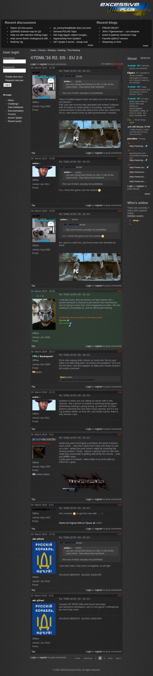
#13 (120, 210)
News (11, 100)
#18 (120, 504)
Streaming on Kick (111, 42)
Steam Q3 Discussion (21, 28)
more (90, 45)
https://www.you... (137, 167)
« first (77, 658)
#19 (120, 534)
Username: (10, 58)
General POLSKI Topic (65, 31)
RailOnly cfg (16, 42)
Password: (9, 67)
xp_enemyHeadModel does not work (72, 28)
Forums (12, 114)
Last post (117, 63)
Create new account (15, 76)
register (43, 64)
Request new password (17, 80)
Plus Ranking (74, 50)
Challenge (13, 103)
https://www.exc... (137, 172)
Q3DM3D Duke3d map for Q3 (25, 31)
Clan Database (15, 107)
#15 (120, 351)
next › (110, 658)
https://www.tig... (137, 146)
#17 (120, 434)
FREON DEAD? (110, 28)
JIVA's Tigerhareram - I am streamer (120, 31)
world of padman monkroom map (119, 35)
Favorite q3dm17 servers (115, 38)
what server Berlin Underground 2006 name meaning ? (38, 38)
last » (118, 658)
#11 (120, 67)
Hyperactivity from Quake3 (67, 38)
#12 (120, 158)
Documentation (15, 110)
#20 (120, 595)
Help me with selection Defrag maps (29, 35)
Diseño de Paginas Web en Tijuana (75, 523)
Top (33, 153)
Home (33, 50)
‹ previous (87, 658)
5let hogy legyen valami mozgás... (70, 35)
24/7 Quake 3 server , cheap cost (70, 42)
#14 (120, 291)
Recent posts (14, 121)
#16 (120, 392)
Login (33, 64)
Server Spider (15, 117)
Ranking (51, 50)
